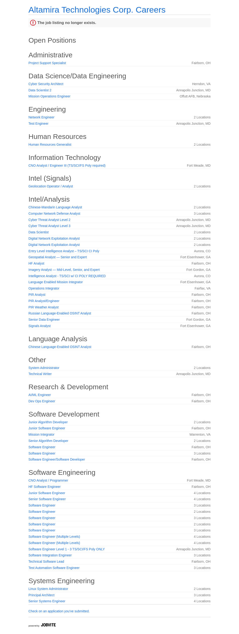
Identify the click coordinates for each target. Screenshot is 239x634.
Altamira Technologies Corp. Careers (96, 9)
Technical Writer (40, 374)
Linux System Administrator (48, 589)
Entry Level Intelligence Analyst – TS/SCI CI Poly (63, 251)
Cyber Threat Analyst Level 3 (49, 226)
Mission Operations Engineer (49, 96)
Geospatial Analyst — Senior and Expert (57, 257)
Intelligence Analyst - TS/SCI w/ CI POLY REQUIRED (67, 276)
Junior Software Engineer (46, 428)
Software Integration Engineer (50, 555)
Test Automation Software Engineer (54, 568)
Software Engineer (41, 447)
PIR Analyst (36, 294)
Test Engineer (38, 123)
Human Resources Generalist (49, 144)
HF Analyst (36, 263)
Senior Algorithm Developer (48, 441)
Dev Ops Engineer (41, 401)
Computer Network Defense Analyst (54, 213)
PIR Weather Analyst (43, 307)
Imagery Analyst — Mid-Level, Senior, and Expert (64, 270)
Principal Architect (41, 595)
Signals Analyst (39, 326)
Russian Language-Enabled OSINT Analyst (59, 313)
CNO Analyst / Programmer (48, 480)
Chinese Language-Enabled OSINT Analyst (59, 347)
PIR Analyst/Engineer (43, 301)
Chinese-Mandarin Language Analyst (55, 207)
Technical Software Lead (46, 561)
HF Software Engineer (44, 487)
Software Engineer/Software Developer (56, 459)
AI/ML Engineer (39, 395)
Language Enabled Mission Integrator (55, 282)
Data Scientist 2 (39, 90)
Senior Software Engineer (47, 499)
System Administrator (43, 368)
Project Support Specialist (47, 63)
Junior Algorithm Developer (48, 422)
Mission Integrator (41, 434)
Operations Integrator (43, 288)
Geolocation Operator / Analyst (50, 186)
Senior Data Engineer (44, 319)
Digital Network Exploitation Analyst (54, 238)
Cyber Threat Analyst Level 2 (49, 220)
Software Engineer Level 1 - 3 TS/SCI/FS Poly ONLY (66, 549)
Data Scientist (38, 232)
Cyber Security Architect (45, 84)
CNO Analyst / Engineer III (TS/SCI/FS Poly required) (66, 165)
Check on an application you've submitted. (59, 611)
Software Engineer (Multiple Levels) (54, 536)
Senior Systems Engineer (46, 601)
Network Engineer (41, 117)
